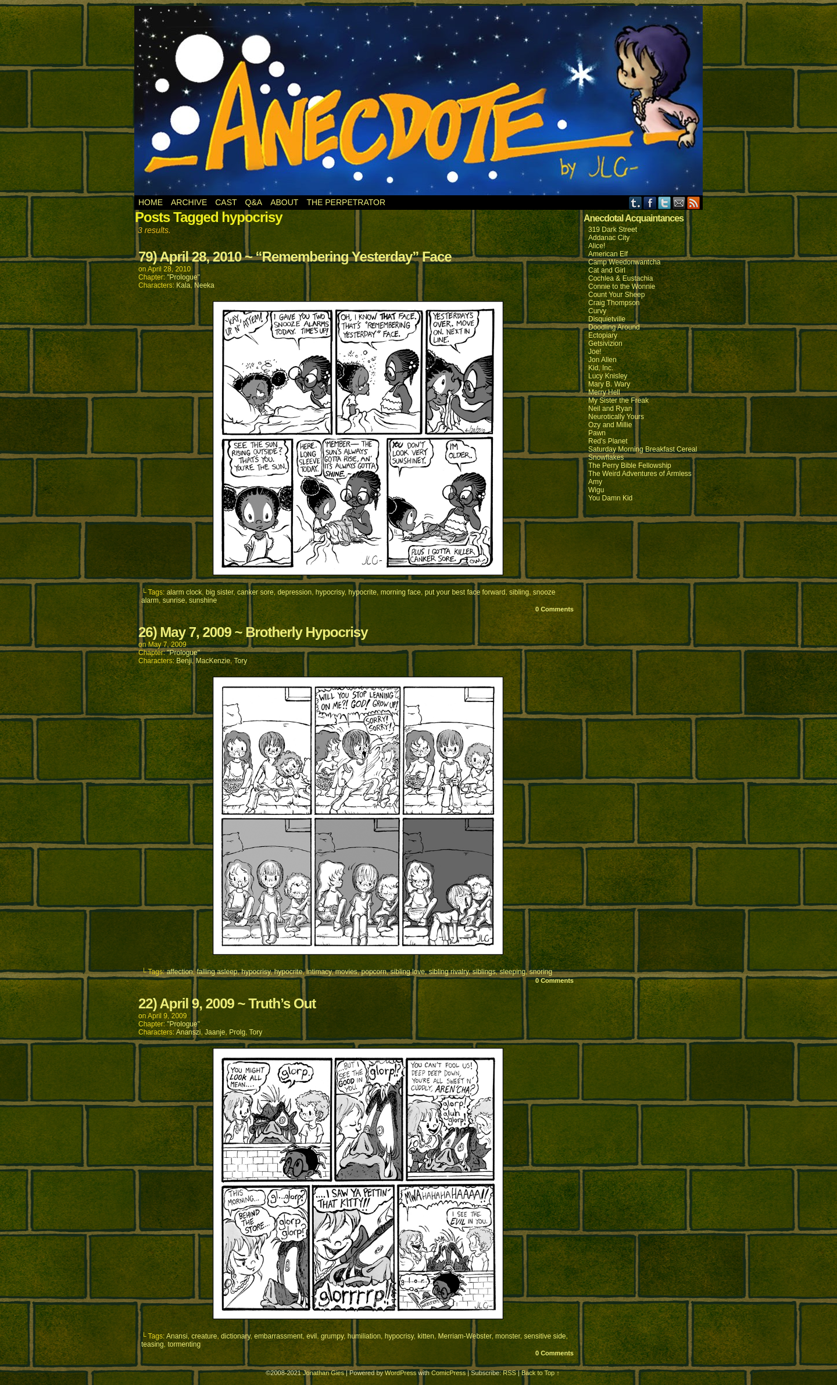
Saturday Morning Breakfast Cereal (642, 449)
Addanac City (608, 238)
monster (507, 1336)
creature (204, 1336)
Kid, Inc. (600, 368)
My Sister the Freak (618, 400)
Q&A (254, 202)
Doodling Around (614, 327)
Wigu (596, 490)
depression (294, 592)
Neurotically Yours (616, 417)
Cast (226, 202)
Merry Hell (604, 392)
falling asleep (216, 972)
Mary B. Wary (609, 384)
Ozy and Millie (610, 425)
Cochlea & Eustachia (620, 278)
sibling (519, 592)
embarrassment (278, 1336)
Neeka (204, 285)
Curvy (597, 311)
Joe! (595, 352)
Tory (241, 661)
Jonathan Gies (323, 1372)
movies (346, 972)
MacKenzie (213, 661)
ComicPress (448, 1372)
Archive (189, 202)
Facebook (650, 202)
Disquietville (606, 319)
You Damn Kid (610, 498)
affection (180, 972)
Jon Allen (602, 360)
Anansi (177, 1336)
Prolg (237, 1032)
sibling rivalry (448, 972)
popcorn (374, 972)
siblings (484, 972)
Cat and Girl (606, 270)
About (284, 202)
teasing (152, 1344)
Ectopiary (602, 335)
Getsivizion (605, 343)
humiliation (364, 1336)
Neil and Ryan (610, 409)
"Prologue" (183, 277)
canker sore (255, 592)
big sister (219, 592)
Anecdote (419, 100)
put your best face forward (465, 592)
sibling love (408, 972)
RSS (693, 202)
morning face (401, 592)
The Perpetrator (345, 202)
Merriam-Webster (465, 1336)
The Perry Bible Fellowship (629, 465)
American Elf (608, 254)
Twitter (664, 202)
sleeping (512, 972)
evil (311, 1336)
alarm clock (184, 592)
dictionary (235, 1336)
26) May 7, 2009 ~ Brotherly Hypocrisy (253, 632)
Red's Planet (608, 441)
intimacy (318, 972)
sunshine (203, 600)
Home (150, 202)
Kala (183, 285)
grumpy (332, 1336)
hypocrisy (330, 592)
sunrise (174, 600)
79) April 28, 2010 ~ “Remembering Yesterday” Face (295, 256)
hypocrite (362, 592)
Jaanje (215, 1032)
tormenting (184, 1344)
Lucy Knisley (607, 376)
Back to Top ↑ (540, 1372)
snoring (541, 972)
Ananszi (188, 1032)
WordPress (400, 1372)
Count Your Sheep (616, 295)
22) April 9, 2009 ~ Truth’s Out (227, 1003)
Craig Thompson (614, 303)
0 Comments (554, 609)
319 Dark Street (612, 230)
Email (679, 202)
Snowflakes (606, 457)
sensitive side (545, 1336)
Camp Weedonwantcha (624, 262)
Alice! (596, 246)
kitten (425, 1336)
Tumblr (635, 202)
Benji (184, 661)
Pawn (597, 433)
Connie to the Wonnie (621, 286)
